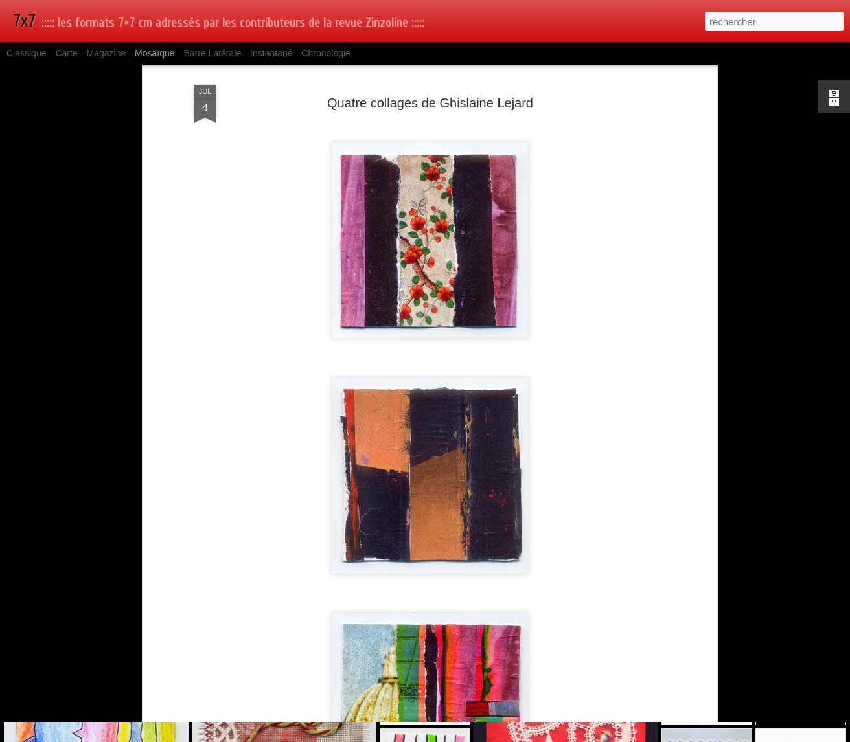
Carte (66, 53)
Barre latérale (212, 53)
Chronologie (325, 53)
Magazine (106, 53)
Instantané (271, 53)
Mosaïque (154, 53)
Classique (26, 53)
